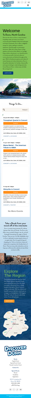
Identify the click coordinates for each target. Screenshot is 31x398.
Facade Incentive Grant (16, 365)
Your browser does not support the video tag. (15, 16)
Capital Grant (15, 361)
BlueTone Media (19, 396)
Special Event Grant (15, 363)
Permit (15, 373)
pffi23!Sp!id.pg (15, 385)
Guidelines (15, 375)
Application (15, 377)
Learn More (8, 73)
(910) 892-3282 (15, 383)
